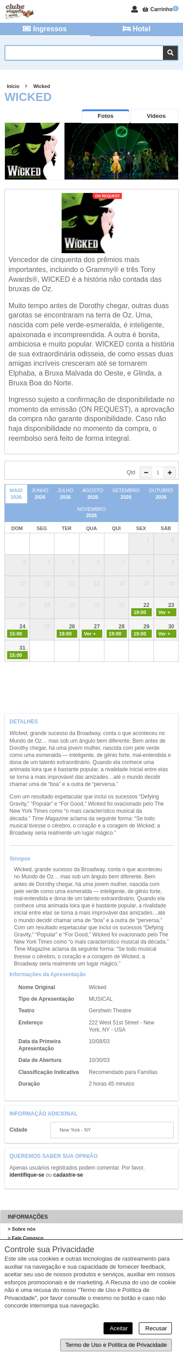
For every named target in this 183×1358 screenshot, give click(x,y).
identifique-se (26, 1175)
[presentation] (105, 116)
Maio (16, 494)
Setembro (126, 494)
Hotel (136, 29)
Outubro (161, 494)
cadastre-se (68, 1175)
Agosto (93, 494)
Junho (40, 494)
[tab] (105, 116)
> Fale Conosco (25, 1238)
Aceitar (118, 1328)
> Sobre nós (21, 1229)
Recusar (155, 1328)
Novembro (91, 512)
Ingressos (45, 29)
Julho (65, 494)
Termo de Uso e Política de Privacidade (116, 1344)
